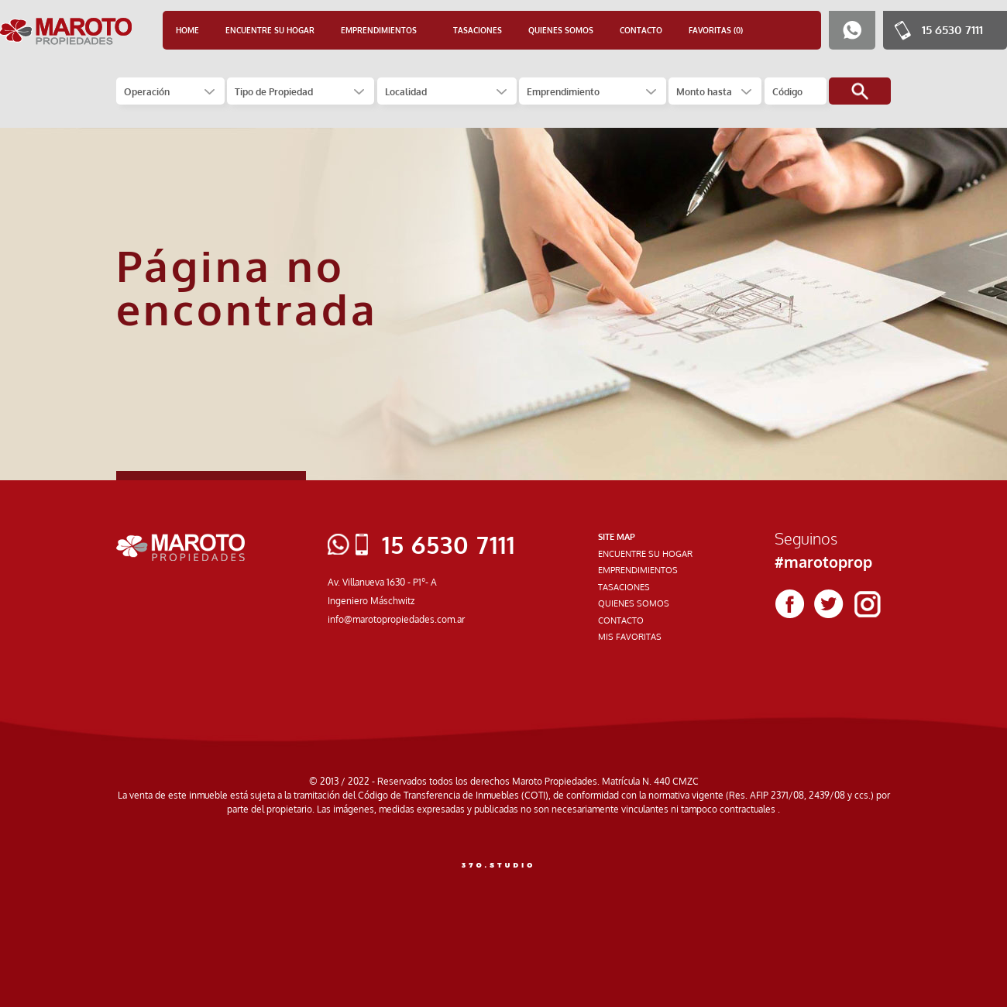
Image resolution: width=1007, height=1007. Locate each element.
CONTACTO (641, 30)
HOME (187, 30)
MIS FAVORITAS (630, 636)
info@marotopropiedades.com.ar (396, 619)
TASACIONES (477, 30)
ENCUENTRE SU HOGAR (269, 30)
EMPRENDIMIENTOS (638, 570)
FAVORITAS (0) (716, 30)
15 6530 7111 (952, 29)
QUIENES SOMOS (560, 30)
